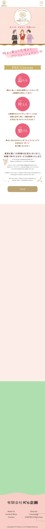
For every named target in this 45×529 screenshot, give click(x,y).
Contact (11, 517)
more (22, 188)
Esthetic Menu (11, 514)
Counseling (33, 514)
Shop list (33, 511)
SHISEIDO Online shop (34, 517)
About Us (11, 511)
